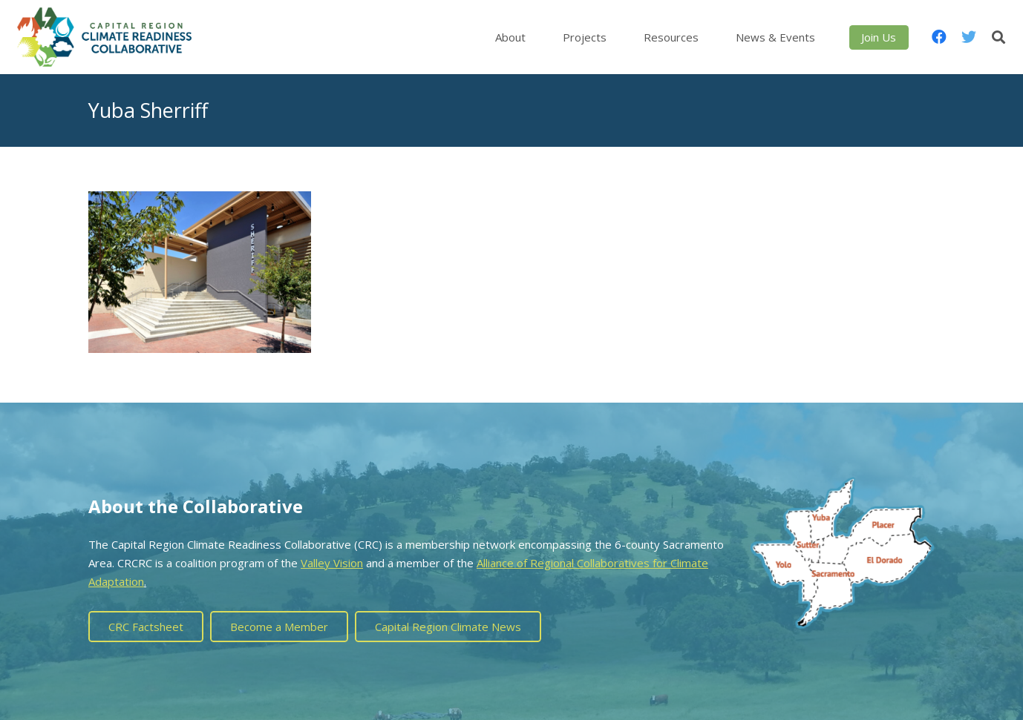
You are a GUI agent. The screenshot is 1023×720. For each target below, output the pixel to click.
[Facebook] (939, 37)
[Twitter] (969, 37)
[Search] (998, 37)
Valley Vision (332, 562)
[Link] (104, 37)
